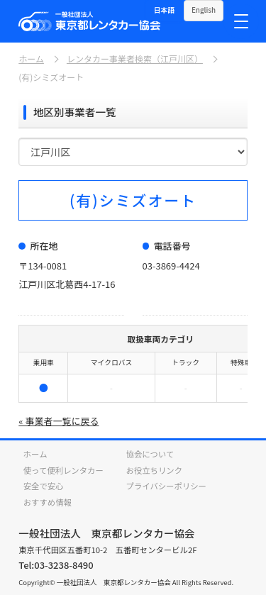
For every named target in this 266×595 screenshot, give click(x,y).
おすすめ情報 (47, 502)
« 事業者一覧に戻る (58, 421)
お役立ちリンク (154, 470)
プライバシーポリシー (166, 485)
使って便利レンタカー (63, 470)
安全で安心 (43, 485)
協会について (150, 454)
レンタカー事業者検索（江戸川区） (135, 59)
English (204, 10)
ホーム (31, 59)
